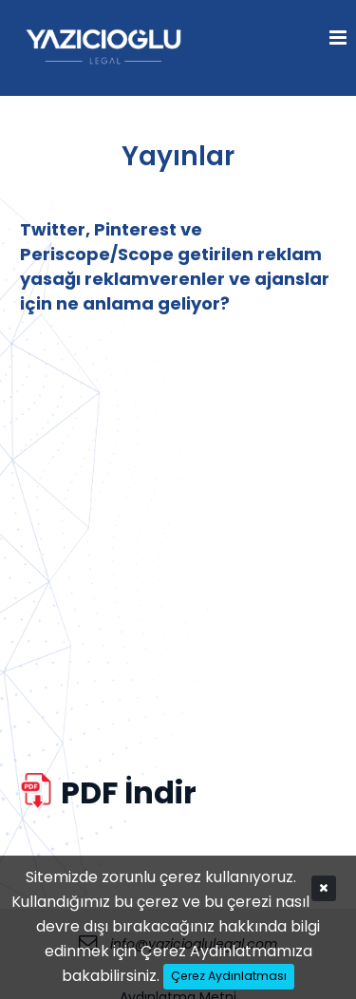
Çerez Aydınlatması (229, 976)
